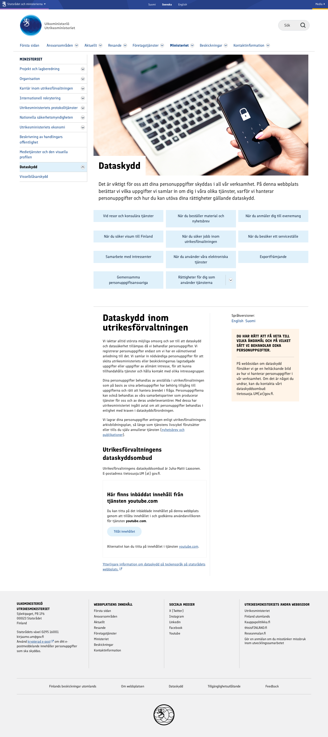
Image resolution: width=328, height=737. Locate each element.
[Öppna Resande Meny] (125, 45)
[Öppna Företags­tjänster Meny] (162, 45)
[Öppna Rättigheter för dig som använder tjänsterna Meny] (231, 280)
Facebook (175, 628)
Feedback (272, 686)
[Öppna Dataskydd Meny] (83, 167)
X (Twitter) (176, 611)
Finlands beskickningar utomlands (72, 686)
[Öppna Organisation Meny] (83, 79)
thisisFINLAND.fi (256, 628)
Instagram (176, 616)
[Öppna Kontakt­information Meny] (267, 45)
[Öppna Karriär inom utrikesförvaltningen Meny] (83, 88)
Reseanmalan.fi (255, 633)
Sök (303, 25)
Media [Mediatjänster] (320, 4)
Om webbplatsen (132, 686)
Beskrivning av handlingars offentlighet (41, 139)
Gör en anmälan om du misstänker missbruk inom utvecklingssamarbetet (275, 641)
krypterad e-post (41, 641)
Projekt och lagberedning (39, 69)
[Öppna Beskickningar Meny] (225, 45)
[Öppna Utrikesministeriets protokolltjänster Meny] (83, 108)
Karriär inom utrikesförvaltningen (46, 88)
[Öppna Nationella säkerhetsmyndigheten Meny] (83, 117)
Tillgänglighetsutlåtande (224, 686)
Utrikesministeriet (257, 611)
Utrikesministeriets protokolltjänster (49, 107)
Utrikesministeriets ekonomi (42, 127)
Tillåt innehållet (124, 531)
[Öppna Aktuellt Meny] (100, 45)
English (182, 4)
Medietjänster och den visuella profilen (44, 154)
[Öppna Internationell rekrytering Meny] (83, 98)
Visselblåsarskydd (34, 176)
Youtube (174, 633)
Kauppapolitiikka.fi (257, 622)
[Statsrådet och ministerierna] (24, 4)
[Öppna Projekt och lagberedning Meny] (83, 69)
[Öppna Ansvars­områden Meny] (76, 45)
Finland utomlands (257, 616)
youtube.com (188, 546)
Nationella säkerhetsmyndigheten (46, 117)
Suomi (152, 4)
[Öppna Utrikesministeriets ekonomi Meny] (83, 127)
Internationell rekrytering (40, 98)
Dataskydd (28, 167)
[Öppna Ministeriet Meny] (192, 45)
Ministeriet (31, 59)
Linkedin (175, 622)
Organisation (30, 78)
